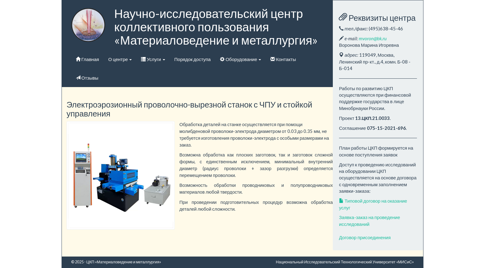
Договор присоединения (365, 237)
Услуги (153, 59)
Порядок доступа (192, 59)
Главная (87, 59)
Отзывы (87, 78)
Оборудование (240, 59)
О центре (120, 59)
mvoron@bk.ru (373, 38)
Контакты (283, 59)
